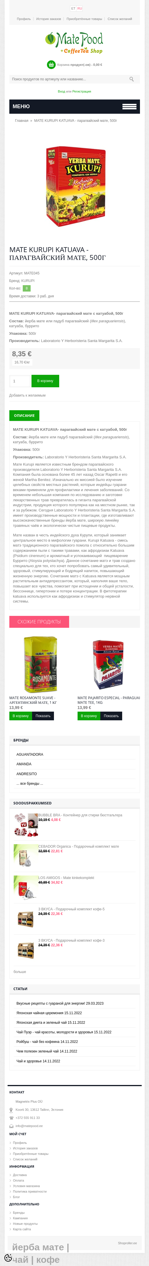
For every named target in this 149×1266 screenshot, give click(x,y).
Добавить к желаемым (27, 395)
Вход (61, 91)
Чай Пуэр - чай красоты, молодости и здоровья (64, 1032)
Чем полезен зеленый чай (47, 1051)
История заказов (48, 19)
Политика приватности (30, 1191)
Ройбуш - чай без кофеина (47, 1042)
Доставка (20, 1175)
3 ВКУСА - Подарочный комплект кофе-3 (71, 940)
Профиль (24, 19)
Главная (22, 121)
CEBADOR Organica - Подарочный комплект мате (78, 846)
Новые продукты (25, 1223)
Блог (16, 1197)
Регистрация (81, 91)
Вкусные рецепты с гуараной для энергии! (60, 1003)
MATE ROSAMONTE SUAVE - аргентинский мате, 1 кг (33, 700)
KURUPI (27, 281)
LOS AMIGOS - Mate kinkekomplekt (66, 878)
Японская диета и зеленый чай (51, 1023)
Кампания (20, 1218)
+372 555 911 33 (28, 1117)
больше (20, 972)
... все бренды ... (30, 784)
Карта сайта (22, 1229)
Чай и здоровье (38, 1061)
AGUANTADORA (30, 755)
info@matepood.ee (29, 1126)
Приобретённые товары (84, 19)
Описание (24, 415)
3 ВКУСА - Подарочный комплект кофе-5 (71, 909)
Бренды (19, 1212)
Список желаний (120, 19)
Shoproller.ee (127, 1243)
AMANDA (24, 764)
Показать (43, 716)
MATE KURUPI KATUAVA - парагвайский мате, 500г (75, 121)
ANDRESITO (27, 774)
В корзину (45, 381)
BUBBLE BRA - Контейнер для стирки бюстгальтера (80, 815)
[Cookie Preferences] (8, 1258)
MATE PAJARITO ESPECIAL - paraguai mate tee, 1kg (109, 700)
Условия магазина (26, 1186)
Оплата (18, 1180)
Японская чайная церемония (49, 1013)
